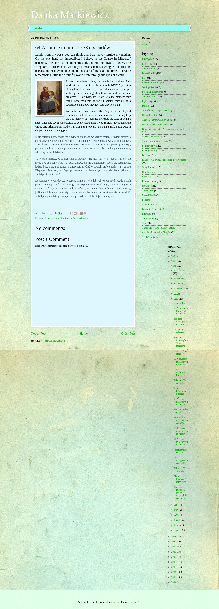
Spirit (144, 223)
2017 (174, 557)
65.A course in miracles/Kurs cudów (180, 431)
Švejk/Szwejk (148, 237)
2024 (174, 256)
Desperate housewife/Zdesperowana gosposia (163, 129)
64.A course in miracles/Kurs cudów (180, 442)
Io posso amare (149, 181)
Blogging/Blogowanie (152, 92)
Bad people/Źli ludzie (180, 411)
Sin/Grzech (147, 186)
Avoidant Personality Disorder (156, 232)
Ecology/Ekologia (150, 150)
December (179, 270)
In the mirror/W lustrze (179, 372)
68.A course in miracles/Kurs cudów (180, 362)
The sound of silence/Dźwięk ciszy (158, 227)
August (178, 293)
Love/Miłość (148, 176)
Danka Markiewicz (70, 14)
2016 (174, 562)
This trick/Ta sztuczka (179, 470)
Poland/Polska (149, 73)
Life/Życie (147, 59)
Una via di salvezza (178, 331)
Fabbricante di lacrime (180, 451)
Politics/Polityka (150, 146)
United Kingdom (150, 115)
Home (84, 333)
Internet (145, 106)
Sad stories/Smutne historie (155, 141)
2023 (174, 261)
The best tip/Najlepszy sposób (180, 322)
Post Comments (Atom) (55, 340)
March (177, 520)
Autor (39, 28)
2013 (174, 577)
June (176, 505)
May (176, 509)
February (178, 525)
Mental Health (149, 195)
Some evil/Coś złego (180, 352)
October (178, 283)
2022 (174, 266)
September (179, 288)
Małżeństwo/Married (152, 136)
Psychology (82, 218)
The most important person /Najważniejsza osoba (180, 493)
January (178, 530)
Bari (144, 78)
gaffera (116, 602)
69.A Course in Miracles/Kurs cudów (180, 311)
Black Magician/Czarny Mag (180, 479)
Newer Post (38, 333)
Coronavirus (148, 190)
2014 (174, 572)
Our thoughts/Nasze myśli (180, 460)
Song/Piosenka (149, 167)
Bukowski (147, 214)
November (179, 278)
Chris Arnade (148, 218)
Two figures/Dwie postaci (180, 391)
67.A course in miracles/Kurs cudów (180, 402)
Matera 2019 (148, 204)
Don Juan (146, 155)
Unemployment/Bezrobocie (155, 124)
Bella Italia (147, 64)
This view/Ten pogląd (180, 382)
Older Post (128, 333)
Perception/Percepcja (152, 209)
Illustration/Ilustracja (152, 82)
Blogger (136, 602)
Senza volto (179, 303)
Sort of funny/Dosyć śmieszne (156, 110)
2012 (174, 582)
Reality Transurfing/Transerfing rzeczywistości (164, 160)
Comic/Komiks (149, 68)
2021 (174, 536)
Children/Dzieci (149, 96)
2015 (174, 567)
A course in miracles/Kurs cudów (60, 218)
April (177, 515)
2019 (174, 546)
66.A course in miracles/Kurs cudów (180, 420)
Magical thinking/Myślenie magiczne (180, 341)
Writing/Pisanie (149, 87)
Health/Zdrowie (149, 172)
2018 (174, 552)
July (176, 299)
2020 (174, 541)
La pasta (146, 200)
